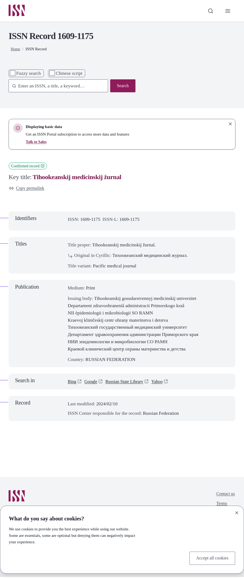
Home (15, 49)
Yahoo (162, 382)
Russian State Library (127, 382)
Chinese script (69, 73)
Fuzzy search (28, 73)
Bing (72, 382)
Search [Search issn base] (122, 86)
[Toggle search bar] (209, 11)
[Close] (237, 512)
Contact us (225, 495)
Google (92, 382)
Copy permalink (27, 189)
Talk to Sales (36, 142)
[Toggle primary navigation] (227, 11)
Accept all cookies (211, 558)
